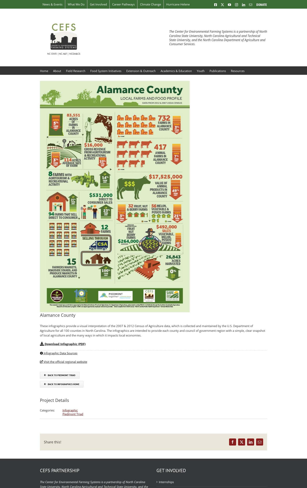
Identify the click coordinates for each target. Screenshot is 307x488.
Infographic (70, 410)
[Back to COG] (59, 375)
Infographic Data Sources (58, 353)
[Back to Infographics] (61, 384)
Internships (166, 482)
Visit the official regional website (63, 362)
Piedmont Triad (72, 414)
